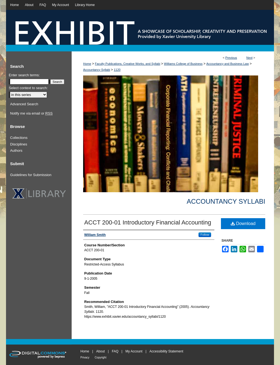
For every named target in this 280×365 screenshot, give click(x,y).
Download (243, 223)
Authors (16, 150)
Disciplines (18, 144)
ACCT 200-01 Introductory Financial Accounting (147, 222)
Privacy (84, 357)
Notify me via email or (31, 113)
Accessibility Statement (166, 351)
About (100, 351)
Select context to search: (28, 88)
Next (249, 57)
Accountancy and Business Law (227, 63)
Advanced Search (24, 104)
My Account (134, 351)
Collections (19, 138)
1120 (117, 69)
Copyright (100, 357)
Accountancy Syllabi (96, 69)
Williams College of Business (183, 63)
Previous (231, 57)
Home (87, 63)
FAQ (115, 351)
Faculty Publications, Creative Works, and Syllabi (127, 63)
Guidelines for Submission (30, 175)
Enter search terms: (24, 75)
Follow (204, 234)
